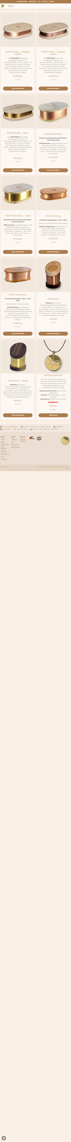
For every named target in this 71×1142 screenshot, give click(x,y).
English (51, 1)
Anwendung (5, 454)
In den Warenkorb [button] (18, 88)
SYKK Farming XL (18, 295)
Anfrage (3, 451)
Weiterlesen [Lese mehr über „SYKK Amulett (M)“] (53, 415)
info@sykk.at (61, 467)
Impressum (14, 444)
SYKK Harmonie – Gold (17, 216)
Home (3, 439)
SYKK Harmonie (53, 134)
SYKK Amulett (3, 447)
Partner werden (22, 1)
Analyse (3, 459)
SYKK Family (5, 444)
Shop (2, 442)
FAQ (39, 1)
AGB (12, 442)
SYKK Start (53, 299)
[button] (4, 1138)
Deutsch (44, 1)
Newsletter (32, 1)
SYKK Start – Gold (17, 381)
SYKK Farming (53, 216)
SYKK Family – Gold (17, 133)
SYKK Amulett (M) (53, 375)
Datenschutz (14, 447)
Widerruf (14, 439)
